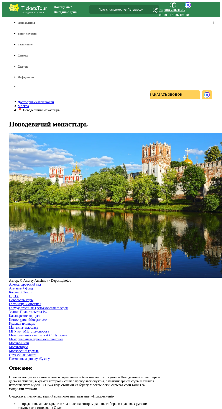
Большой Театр (20, 292)
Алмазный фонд (21, 288)
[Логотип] (28, 8)
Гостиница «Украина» (25, 304)
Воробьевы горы (21, 300)
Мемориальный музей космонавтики (36, 339)
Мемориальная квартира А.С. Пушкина (38, 335)
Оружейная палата (22, 355)
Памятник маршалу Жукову (29, 359)
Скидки (23, 66)
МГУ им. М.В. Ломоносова (29, 331)
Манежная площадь (23, 327)
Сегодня (23, 55)
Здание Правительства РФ (28, 312)
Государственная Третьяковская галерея (38, 308)
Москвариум (18, 347)
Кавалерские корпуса (24, 316)
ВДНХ (14, 296)
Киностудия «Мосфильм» (28, 319)
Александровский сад (25, 284)
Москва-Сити (19, 343)
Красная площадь (22, 323)
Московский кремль (24, 351)
